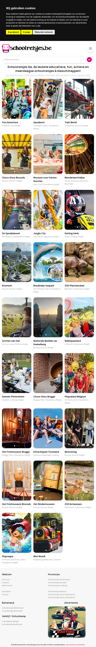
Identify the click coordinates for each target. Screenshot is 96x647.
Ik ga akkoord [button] (13, 32)
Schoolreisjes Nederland (12, 608)
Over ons (6, 579)
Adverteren (7, 585)
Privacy (5, 594)
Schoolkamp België (10, 621)
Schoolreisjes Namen (57, 591)
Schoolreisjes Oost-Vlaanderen (61, 594)
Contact (5, 582)
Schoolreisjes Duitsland (12, 611)
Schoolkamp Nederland (12, 624)
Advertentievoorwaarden (75, 645)
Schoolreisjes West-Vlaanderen (61, 597)
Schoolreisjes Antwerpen (59, 579)
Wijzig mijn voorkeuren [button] (44, 32)
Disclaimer (6, 591)
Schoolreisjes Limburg (57, 585)
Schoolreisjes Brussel (57, 582)
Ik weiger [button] (26, 32)
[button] (14, 116)
